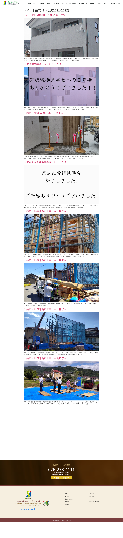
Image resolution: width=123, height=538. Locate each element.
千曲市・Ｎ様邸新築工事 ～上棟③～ (45, 211)
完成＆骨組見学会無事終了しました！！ (46, 162)
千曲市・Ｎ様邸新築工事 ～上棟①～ (45, 309)
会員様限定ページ (83, 3)
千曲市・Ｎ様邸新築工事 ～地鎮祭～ (45, 358)
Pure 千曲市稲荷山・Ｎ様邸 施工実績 (45, 15)
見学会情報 (56, 3)
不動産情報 (64, 3)
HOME (29, 3)
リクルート (105, 3)
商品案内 (49, 3)
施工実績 (42, 3)
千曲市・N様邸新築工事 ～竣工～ (43, 113)
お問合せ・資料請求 (115, 3)
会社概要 (98, 3)
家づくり (35, 3)
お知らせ (92, 3)
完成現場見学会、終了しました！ (43, 64)
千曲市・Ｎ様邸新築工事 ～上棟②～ (45, 260)
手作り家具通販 (72, 3)
